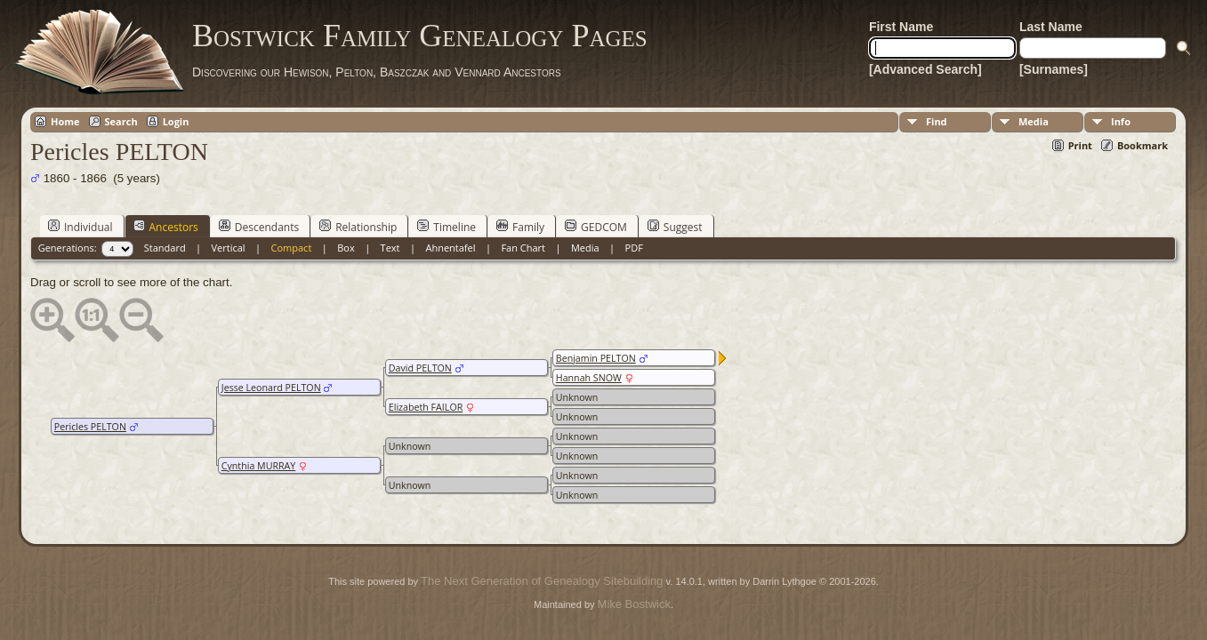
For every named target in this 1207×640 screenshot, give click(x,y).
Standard (165, 247)
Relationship (358, 227)
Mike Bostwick (634, 604)
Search (121, 121)
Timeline (446, 227)
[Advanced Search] (925, 69)
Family (520, 227)
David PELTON (420, 368)
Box (345, 247)
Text (390, 247)
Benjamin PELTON (596, 358)
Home (65, 121)
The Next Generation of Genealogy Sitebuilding (542, 581)
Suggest (675, 227)
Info (1121, 121)
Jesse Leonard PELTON (271, 387)
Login (176, 121)
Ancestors (165, 227)
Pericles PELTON (90, 426)
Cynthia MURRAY (258, 466)
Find (936, 121)
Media (1033, 121)
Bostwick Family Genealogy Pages (420, 35)
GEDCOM (596, 227)
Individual (80, 227)
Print (1080, 145)
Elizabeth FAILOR (426, 407)
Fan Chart (523, 247)
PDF (634, 247)
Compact (291, 247)
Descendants (259, 227)
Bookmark (1142, 145)
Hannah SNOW (589, 378)
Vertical (228, 247)
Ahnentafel (450, 247)
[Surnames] (1053, 69)
